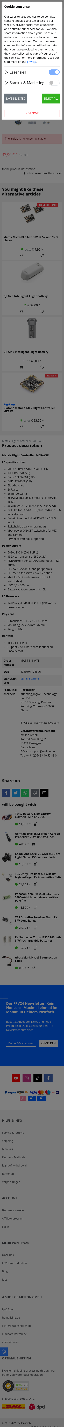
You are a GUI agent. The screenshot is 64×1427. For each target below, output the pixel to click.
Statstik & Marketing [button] (24, 82)
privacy (31, 62)
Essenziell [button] (15, 72)
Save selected (16, 98)
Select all (51, 98)
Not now (32, 113)
